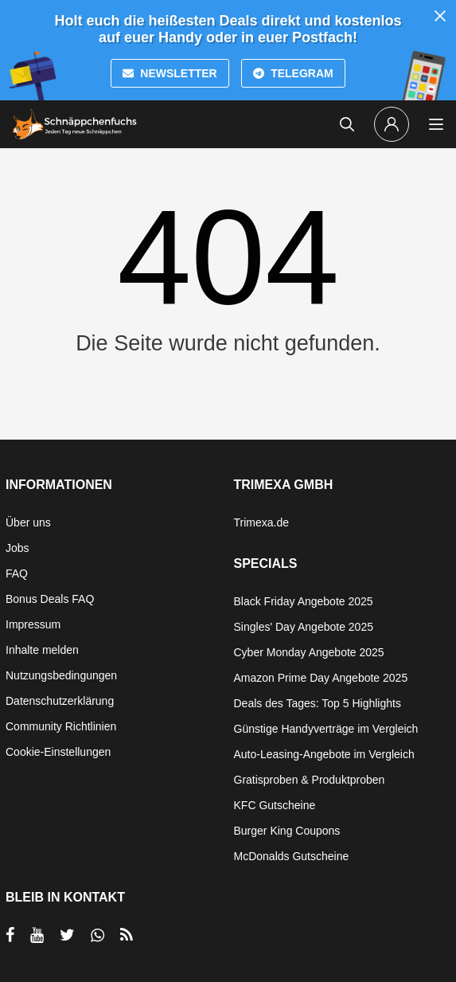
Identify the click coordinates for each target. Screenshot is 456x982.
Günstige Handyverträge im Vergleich (326, 728)
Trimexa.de (262, 522)
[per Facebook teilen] (10, 935)
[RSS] (126, 935)
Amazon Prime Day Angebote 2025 (321, 677)
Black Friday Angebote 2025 (303, 601)
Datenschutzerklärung (60, 700)
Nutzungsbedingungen (61, 675)
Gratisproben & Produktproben (309, 779)
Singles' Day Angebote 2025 (303, 626)
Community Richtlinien (61, 726)
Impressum (33, 624)
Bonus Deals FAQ (50, 599)
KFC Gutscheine (275, 805)
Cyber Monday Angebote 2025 (309, 652)
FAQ (17, 573)
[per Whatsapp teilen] (97, 935)
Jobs (17, 548)
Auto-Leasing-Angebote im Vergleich (324, 754)
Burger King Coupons (287, 830)
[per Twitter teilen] (67, 935)
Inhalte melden (42, 650)
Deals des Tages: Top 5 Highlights (317, 703)
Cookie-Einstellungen (58, 751)
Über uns (28, 522)
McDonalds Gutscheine (291, 856)
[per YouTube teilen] (37, 935)
